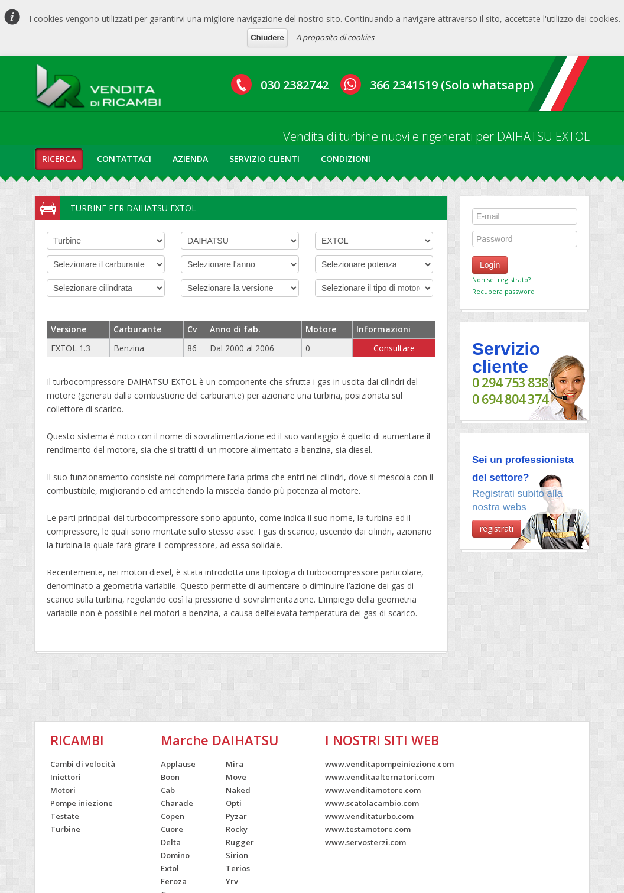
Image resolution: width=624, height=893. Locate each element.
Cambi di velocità (82, 764)
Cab (168, 790)
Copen (172, 816)
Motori (63, 790)
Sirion (237, 855)
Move (236, 777)
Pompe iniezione (81, 803)
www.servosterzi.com (365, 842)
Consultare (394, 348)
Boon (170, 777)
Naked (238, 790)
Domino (175, 855)
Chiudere (267, 37)
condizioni (345, 158)
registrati (497, 528)
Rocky (237, 829)
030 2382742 (295, 85)
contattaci (124, 158)
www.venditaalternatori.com (379, 777)
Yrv (232, 881)
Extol (170, 868)
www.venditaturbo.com (369, 816)
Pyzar (236, 816)
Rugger (240, 842)
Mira (234, 764)
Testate (64, 816)
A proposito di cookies (335, 37)
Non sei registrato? (501, 279)
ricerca (59, 158)
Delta (171, 842)
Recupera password (503, 291)
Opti (234, 803)
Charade (177, 803)
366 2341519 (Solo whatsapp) (452, 85)
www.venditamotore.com (373, 790)
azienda (190, 158)
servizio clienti (264, 158)
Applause (178, 764)
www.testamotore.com (368, 829)
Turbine (65, 829)
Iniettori (65, 777)
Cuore (172, 829)
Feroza (174, 881)
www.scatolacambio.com (372, 803)
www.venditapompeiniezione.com (389, 764)
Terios (238, 868)
